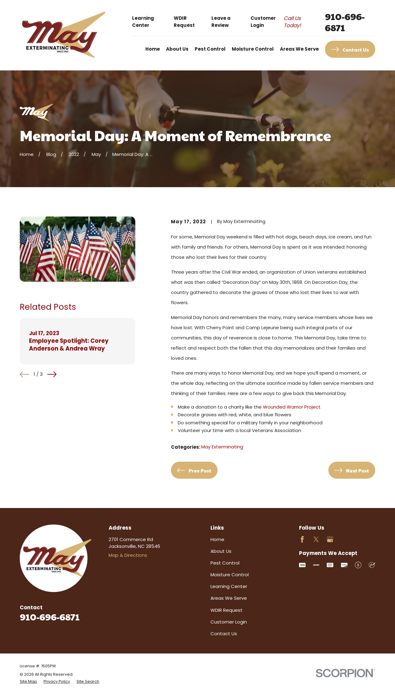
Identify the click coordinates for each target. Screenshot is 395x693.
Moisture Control (229, 574)
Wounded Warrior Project (292, 407)
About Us (220, 551)
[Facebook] (302, 539)
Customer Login (263, 21)
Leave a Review (221, 21)
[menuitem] (28, 682)
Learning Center (143, 21)
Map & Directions (128, 555)
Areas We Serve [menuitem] (299, 49)
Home (217, 539)
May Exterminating (222, 446)
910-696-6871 (345, 22)
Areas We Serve (228, 598)
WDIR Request (184, 21)
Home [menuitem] (152, 49)
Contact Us (223, 633)
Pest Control (224, 563)
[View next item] (51, 374)
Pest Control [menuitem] (210, 49)
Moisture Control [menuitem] (253, 49)
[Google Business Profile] (330, 539)
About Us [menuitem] (177, 49)
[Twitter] (316, 539)
